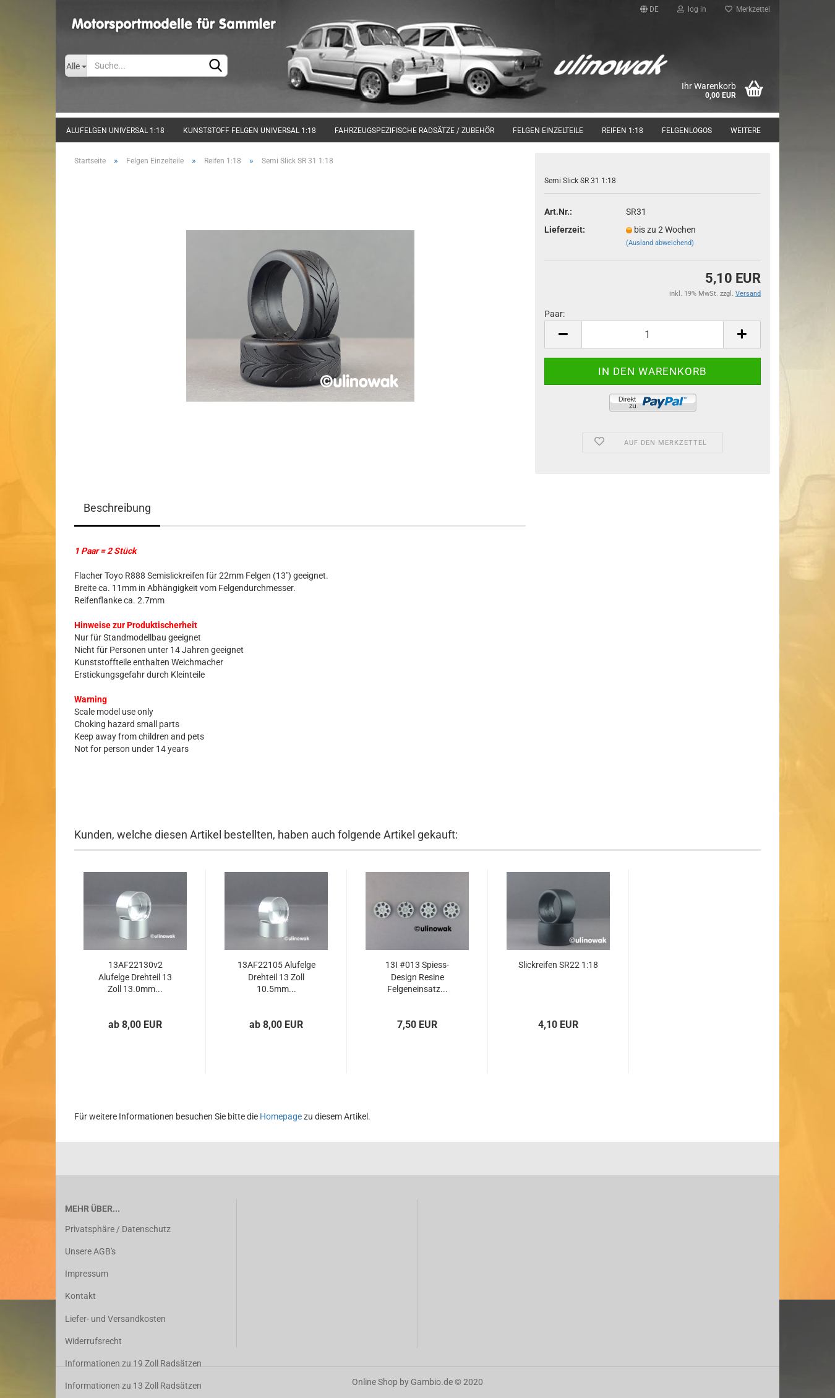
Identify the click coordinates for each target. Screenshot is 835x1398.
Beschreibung (117, 507)
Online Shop (375, 1382)
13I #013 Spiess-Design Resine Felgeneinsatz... (417, 977)
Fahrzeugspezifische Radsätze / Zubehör (414, 130)
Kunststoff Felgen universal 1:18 (249, 130)
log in (691, 9)
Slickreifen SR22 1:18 (558, 965)
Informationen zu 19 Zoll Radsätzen (133, 1363)
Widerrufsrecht (93, 1341)
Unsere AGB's (90, 1251)
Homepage (281, 1116)
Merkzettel (747, 9)
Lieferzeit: (564, 230)
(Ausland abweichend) (660, 243)
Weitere (745, 130)
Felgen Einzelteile (548, 130)
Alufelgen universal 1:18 (115, 130)
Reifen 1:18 (622, 130)
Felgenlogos (687, 130)
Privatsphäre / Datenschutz (118, 1229)
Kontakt (80, 1296)
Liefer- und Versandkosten (115, 1319)
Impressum (86, 1274)
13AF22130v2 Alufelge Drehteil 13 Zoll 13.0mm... (135, 977)
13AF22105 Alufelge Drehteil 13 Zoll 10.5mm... (276, 977)
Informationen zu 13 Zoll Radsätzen (133, 1386)
